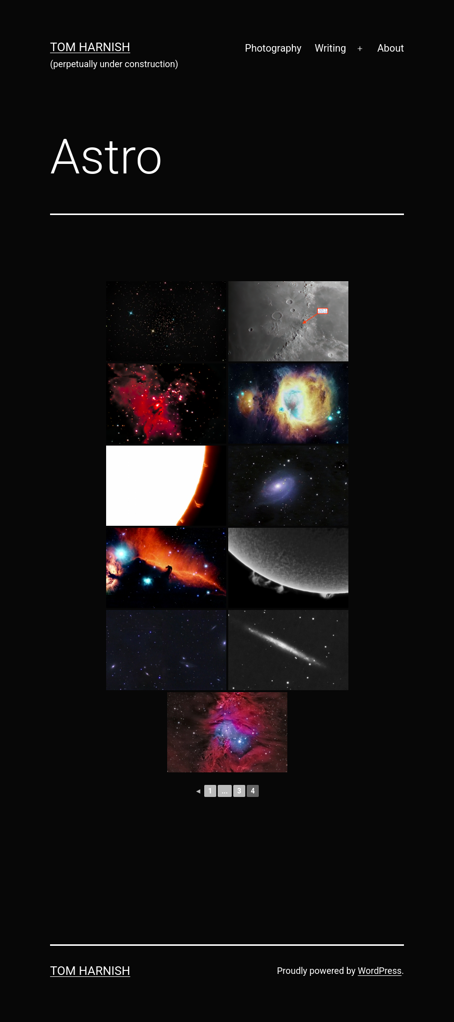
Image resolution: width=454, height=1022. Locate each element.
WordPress (379, 970)
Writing (330, 48)
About (390, 48)
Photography (273, 48)
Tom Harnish (90, 47)
